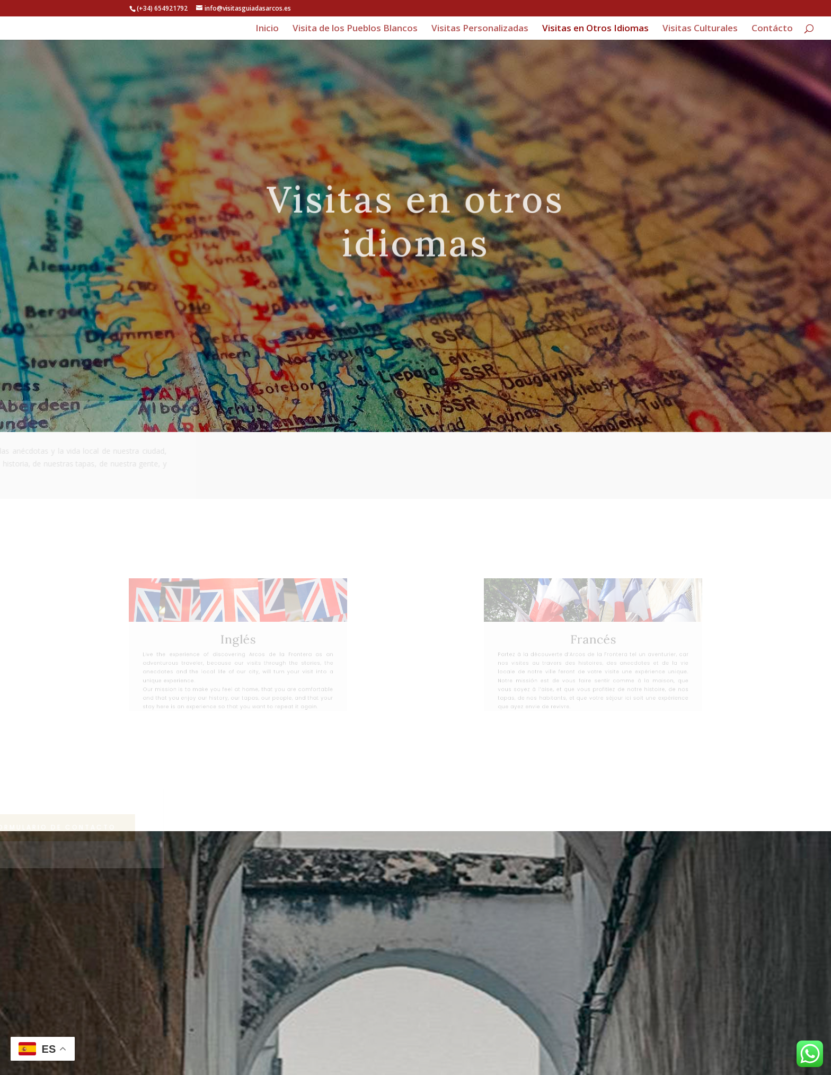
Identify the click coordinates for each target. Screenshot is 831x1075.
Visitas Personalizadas (479, 29)
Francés (592, 640)
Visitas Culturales (700, 29)
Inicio (267, 29)
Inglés (238, 640)
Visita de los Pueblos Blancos (355, 29)
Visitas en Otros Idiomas (595, 29)
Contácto (772, 29)
